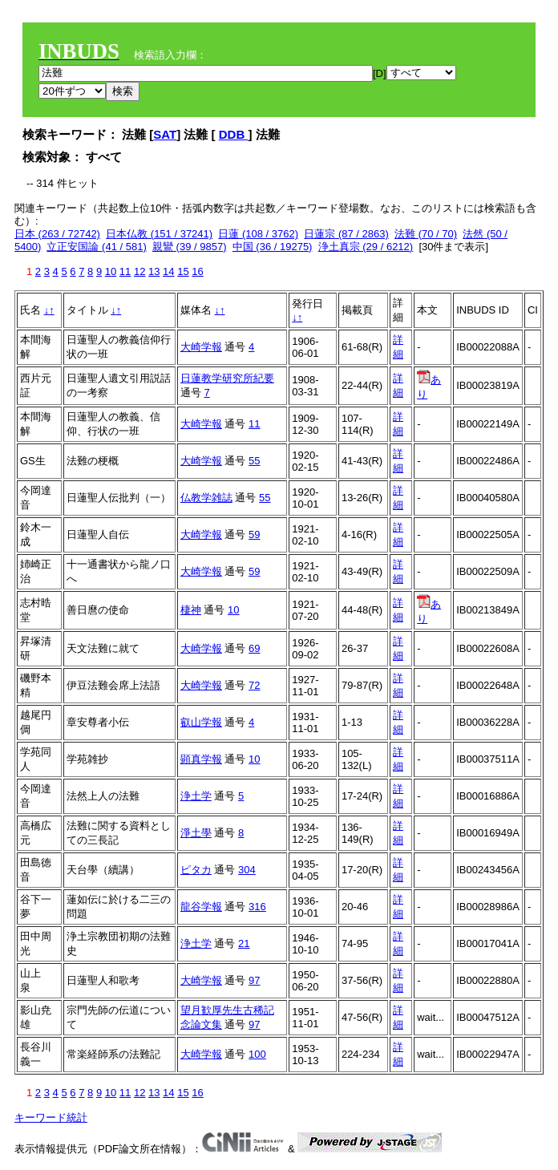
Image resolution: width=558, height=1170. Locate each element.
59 (254, 534)
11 (125, 271)
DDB (234, 134)
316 (257, 907)
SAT (164, 134)
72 (254, 685)
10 (110, 271)
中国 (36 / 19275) (272, 247)
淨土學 (196, 833)
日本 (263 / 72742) (57, 234)
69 (254, 648)
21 (243, 943)
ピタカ (196, 870)
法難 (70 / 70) (425, 234)
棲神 (190, 610)
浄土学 (196, 796)
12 (139, 271)
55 (254, 461)
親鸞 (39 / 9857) (189, 247)
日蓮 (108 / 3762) (258, 234)
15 (182, 271)
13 (154, 271)
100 (257, 1054)
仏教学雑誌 (206, 498)
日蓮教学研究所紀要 (227, 378)
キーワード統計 (50, 1117)
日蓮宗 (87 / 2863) (346, 234)
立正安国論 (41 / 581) (96, 247)
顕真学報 (201, 759)
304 (247, 870)
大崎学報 (201, 347)
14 (168, 271)
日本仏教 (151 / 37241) (159, 234)
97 (254, 980)
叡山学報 (201, 722)
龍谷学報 (201, 907)
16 (197, 271)
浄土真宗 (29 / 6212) (366, 247)
